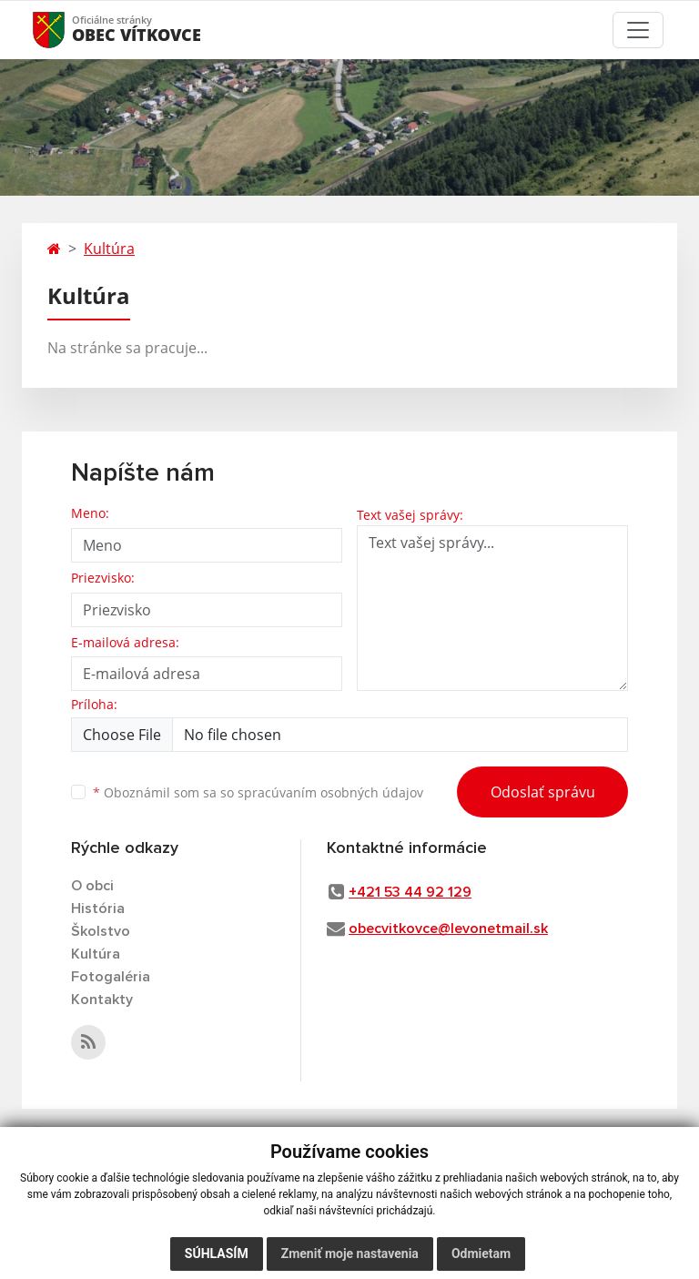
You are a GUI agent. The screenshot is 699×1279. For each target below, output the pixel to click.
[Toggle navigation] (638, 30)
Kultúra (109, 249)
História (98, 908)
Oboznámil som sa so (258, 792)
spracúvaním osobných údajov (330, 792)
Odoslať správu (543, 792)
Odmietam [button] (481, 1253)
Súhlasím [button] (216, 1253)
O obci (92, 885)
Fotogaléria (110, 976)
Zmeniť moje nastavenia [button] (350, 1253)
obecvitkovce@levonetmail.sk (448, 928)
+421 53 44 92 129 (410, 892)
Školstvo (100, 931)
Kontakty (102, 999)
